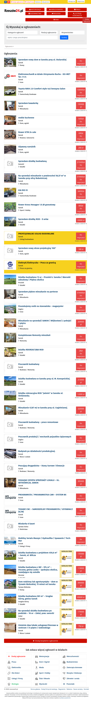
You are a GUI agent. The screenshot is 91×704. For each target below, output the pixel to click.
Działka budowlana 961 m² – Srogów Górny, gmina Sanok (35, 597)
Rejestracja (81, 1)
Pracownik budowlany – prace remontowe (38, 422)
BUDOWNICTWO (35, 14)
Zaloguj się (71, 1)
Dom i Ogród (42, 662)
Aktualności (45, 2)
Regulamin (62, 689)
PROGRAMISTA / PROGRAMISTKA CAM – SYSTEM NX (42, 494)
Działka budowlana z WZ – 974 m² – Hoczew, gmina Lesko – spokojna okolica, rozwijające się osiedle (38, 569)
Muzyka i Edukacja (72, 673)
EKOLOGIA (56, 14)
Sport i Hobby (42, 673)
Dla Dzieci (14, 673)
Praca (12, 662)
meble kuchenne (26, 117)
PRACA (77, 9)
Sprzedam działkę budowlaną (32, 161)
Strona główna (35, 689)
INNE (56, 20)
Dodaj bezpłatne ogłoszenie (45, 641)
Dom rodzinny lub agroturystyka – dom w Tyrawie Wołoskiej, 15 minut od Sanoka (38, 582)
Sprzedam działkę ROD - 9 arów (33, 219)
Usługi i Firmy (15, 678)
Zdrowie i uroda (71, 678)
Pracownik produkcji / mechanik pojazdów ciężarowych (44, 436)
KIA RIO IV (23, 190)
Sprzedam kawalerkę (28, 103)
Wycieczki (41, 684)
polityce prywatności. (65, 698)
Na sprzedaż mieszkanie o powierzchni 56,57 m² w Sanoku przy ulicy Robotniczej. (42, 176)
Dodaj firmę (29, 2)
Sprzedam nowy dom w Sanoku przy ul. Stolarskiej (42, 59)
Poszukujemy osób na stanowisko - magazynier (40, 306)
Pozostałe (68, 684)
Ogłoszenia (8, 46)
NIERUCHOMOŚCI (56, 9)
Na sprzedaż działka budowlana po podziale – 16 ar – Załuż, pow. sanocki (36, 611)
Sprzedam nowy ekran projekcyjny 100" (37, 248)
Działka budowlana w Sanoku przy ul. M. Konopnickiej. (44, 378)
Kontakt (86, 689)
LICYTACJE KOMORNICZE (77, 15)
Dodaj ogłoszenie (17, 2)
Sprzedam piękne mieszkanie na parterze (38, 291)
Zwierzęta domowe (72, 667)
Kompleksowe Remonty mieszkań (34, 335)
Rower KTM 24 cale (27, 132)
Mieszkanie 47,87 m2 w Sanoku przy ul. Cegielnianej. (43, 407)
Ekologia (13, 684)
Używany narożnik (26, 146)
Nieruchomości (71, 656)
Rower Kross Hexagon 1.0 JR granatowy (36, 204)
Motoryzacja (42, 656)
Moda (39, 667)
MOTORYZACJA (35, 9)
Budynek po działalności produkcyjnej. (36, 451)
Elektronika (14, 667)
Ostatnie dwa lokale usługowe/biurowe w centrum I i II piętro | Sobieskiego (38, 626)
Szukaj (64, 37)
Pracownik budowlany (28, 364)
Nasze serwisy (78, 689)
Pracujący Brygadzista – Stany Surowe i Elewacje (41, 465)
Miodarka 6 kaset (26, 523)
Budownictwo (70, 662)
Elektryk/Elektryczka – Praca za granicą (37, 262)
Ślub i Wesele (42, 678)
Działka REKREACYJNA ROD (31, 349)
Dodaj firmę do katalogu (49, 689)
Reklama (38, 2)
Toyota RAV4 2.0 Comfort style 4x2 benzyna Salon (41, 88)
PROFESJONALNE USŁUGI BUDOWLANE (36, 233)
